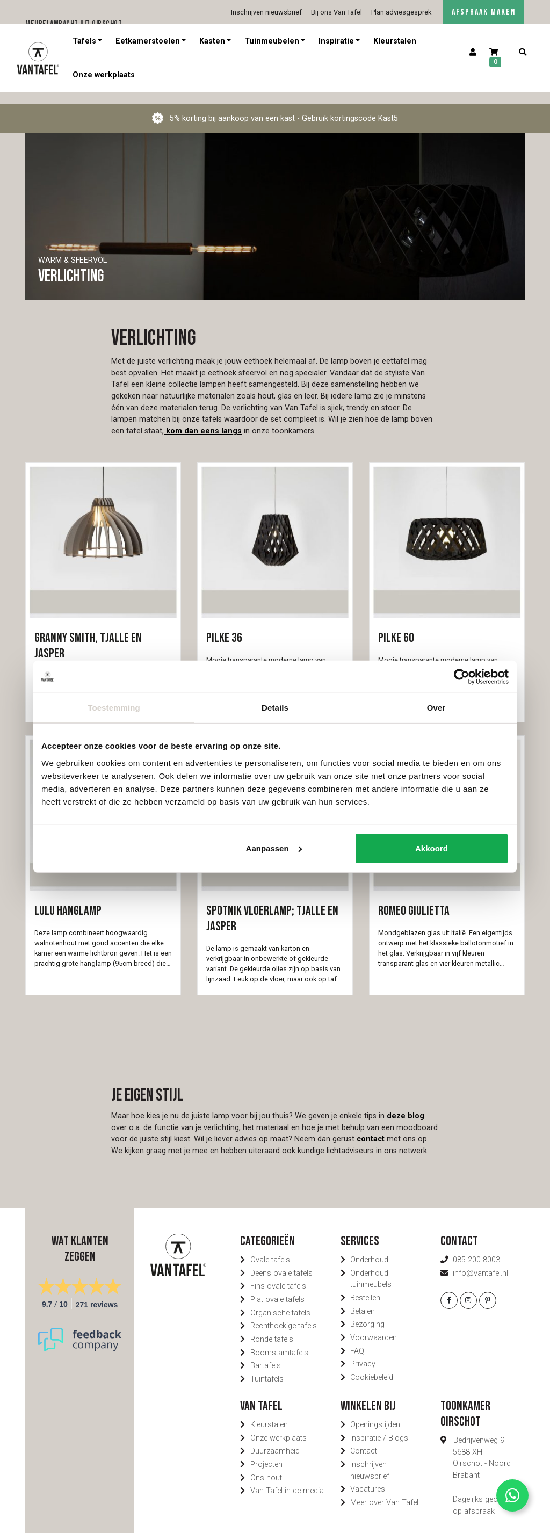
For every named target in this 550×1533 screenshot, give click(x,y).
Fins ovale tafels (278, 1274)
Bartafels (265, 1353)
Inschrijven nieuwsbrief (266, 12)
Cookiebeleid (371, 1365)
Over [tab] (436, 707)
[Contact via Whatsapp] (512, 1495)
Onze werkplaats (104, 74)
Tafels (84, 41)
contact (371, 1127)
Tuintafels (267, 1367)
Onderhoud (369, 1248)
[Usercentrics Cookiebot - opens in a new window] (462, 677)
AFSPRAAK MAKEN (484, 12)
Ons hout (266, 1466)
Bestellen (365, 1286)
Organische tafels (280, 1301)
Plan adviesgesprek (401, 12)
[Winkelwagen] (497, 58)
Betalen (362, 1299)
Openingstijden (375, 1413)
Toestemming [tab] (114, 707)
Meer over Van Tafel (384, 1490)
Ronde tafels (271, 1327)
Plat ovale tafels (277, 1287)
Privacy (362, 1352)
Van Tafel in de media (287, 1479)
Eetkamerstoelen (147, 41)
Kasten (212, 41)
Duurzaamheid (275, 1439)
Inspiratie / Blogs (379, 1426)
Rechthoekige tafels (283, 1314)
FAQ (357, 1339)
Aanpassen (274, 847)
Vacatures (367, 1477)
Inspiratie (336, 41)
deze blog (405, 1104)
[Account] (473, 53)
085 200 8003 (476, 1248)
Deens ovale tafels (281, 1261)
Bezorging (367, 1312)
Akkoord (431, 847)
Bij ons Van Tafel (336, 12)
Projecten (266, 1452)
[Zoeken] (522, 53)
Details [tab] (275, 707)
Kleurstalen (394, 41)
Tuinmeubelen (271, 41)
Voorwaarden (373, 1325)
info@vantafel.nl (480, 1261)
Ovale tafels (270, 1248)
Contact (363, 1439)
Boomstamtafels (279, 1341)
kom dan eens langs (203, 419)
